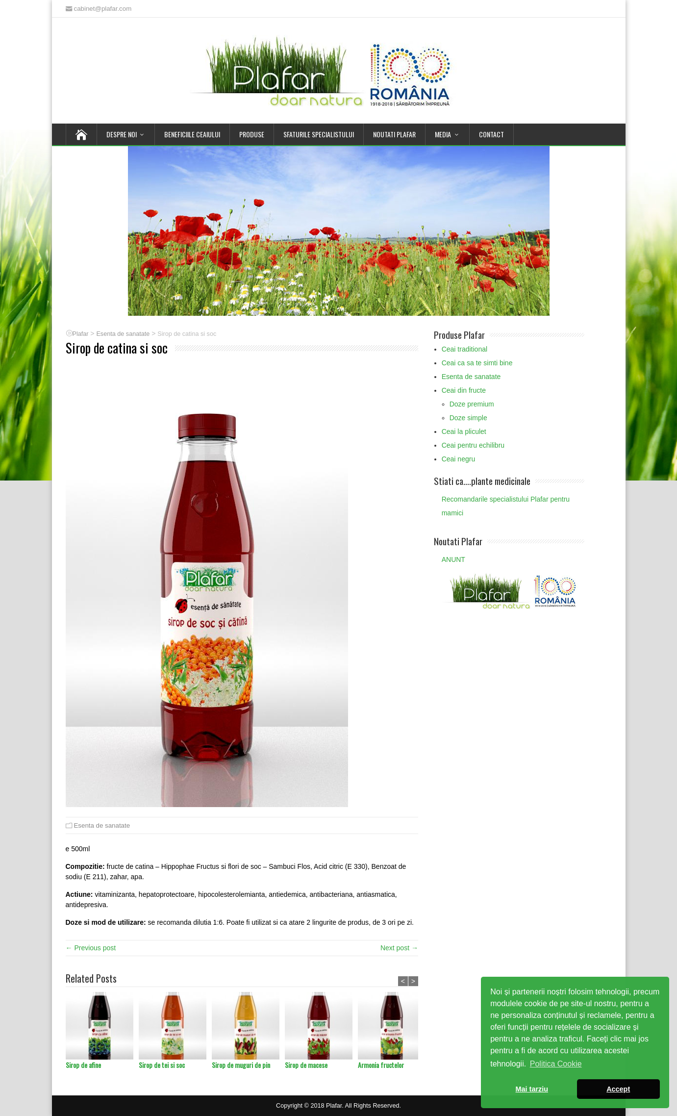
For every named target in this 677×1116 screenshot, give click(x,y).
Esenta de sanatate (102, 825)
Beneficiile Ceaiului (192, 134)
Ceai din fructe (464, 390)
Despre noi (121, 134)
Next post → (399, 948)
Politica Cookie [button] (556, 1064)
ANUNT (453, 559)
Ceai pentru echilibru (473, 445)
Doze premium (472, 404)
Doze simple (468, 418)
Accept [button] (618, 1089)
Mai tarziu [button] (532, 1089)
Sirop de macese (306, 1065)
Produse (251, 134)
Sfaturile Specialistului (318, 134)
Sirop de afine (83, 1065)
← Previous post (91, 948)
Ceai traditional (464, 349)
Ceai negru (459, 459)
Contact (491, 134)
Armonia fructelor (381, 1065)
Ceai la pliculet (464, 431)
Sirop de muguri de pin (241, 1065)
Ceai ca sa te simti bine (477, 363)
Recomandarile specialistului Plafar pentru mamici (506, 506)
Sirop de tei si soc (162, 1065)
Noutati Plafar (394, 134)
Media (443, 134)
